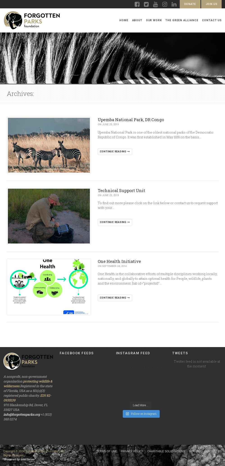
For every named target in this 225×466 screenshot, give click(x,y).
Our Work (154, 20)
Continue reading (115, 151)
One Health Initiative (119, 261)
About (137, 20)
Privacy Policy (132, 451)
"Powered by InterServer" (19, 459)
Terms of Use (106, 451)
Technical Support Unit (121, 190)
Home (123, 20)
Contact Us (212, 20)
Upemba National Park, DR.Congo (131, 119)
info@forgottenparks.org (21, 414)
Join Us (211, 4)
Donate (190, 4)
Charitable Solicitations (166, 451)
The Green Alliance (181, 20)
